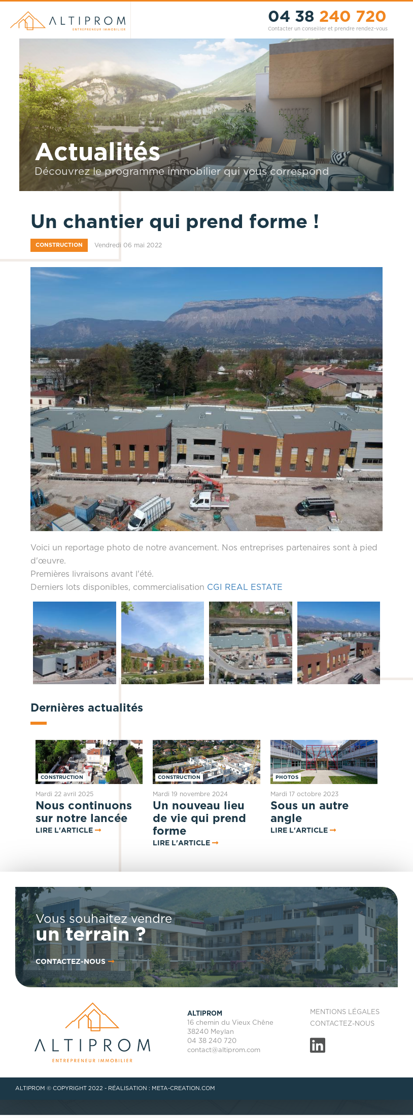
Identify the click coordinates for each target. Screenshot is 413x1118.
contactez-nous (76, 961)
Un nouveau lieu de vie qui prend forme (199, 818)
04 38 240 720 (211, 1041)
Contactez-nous (342, 1024)
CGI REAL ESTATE (245, 587)
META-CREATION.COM (183, 1088)
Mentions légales (345, 1012)
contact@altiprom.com (223, 1050)
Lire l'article (64, 830)
